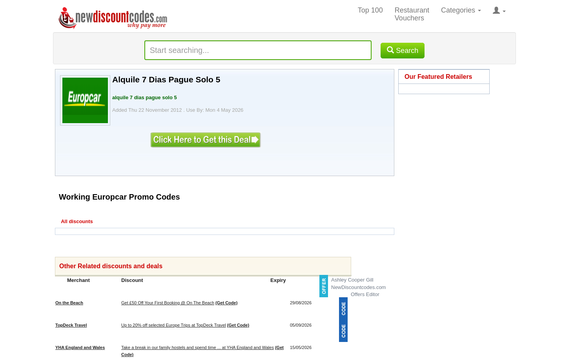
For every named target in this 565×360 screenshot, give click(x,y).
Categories (461, 10)
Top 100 (370, 10)
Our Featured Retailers (438, 76)
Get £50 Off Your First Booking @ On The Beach (167, 302)
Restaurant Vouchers (412, 14)
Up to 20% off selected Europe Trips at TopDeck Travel (173, 325)
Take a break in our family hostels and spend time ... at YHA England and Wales (197, 347)
